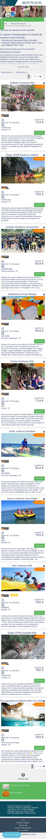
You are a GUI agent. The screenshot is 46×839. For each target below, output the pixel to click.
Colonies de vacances (18, 24)
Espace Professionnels (23, 828)
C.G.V (23, 820)
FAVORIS (2, 24)
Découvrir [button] (39, 133)
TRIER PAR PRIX (6, 72)
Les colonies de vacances (10, 55)
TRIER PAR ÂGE (21, 72)
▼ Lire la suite (23, 67)
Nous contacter (23, 830)
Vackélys (32, 834)
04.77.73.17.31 (32, 3)
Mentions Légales (23, 823)
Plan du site (23, 825)
